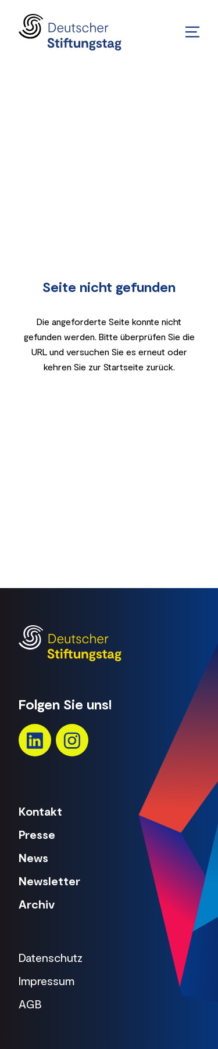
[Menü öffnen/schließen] (192, 32)
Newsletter (49, 881)
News (33, 857)
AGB (30, 1004)
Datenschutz (51, 957)
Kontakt (40, 811)
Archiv (37, 904)
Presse (37, 834)
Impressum (46, 980)
